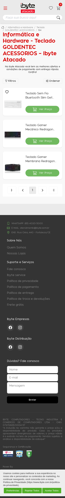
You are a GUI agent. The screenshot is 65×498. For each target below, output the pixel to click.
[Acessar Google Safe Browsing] (29, 454)
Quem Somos (16, 247)
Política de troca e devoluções (28, 298)
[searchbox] (32, 17)
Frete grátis (15, 304)
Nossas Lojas (16, 253)
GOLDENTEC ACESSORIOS (19, 30)
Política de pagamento (23, 287)
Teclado (41, 27)
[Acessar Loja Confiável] (19, 453)
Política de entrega (20, 293)
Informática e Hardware (20, 27)
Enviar (32, 400)
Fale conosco (16, 269)
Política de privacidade (22, 281)
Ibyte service (16, 275)
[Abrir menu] (5, 8)
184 (39, 30)
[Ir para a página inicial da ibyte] (27, 8)
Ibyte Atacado (2, 27)
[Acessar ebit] (8, 454)
